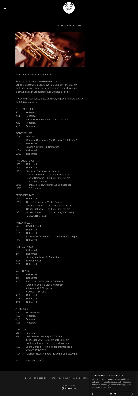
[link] (69, 8)
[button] (7, 8)
